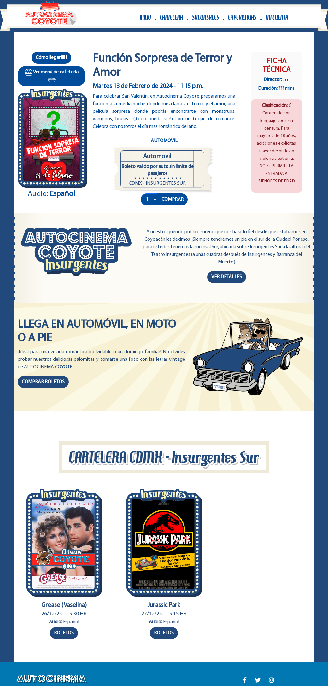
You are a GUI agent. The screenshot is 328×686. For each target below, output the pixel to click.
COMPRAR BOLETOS (43, 381)
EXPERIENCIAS (242, 17)
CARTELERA (171, 17)
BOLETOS (64, 633)
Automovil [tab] (164, 140)
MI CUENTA (277, 17)
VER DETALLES (226, 277)
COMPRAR (172, 199)
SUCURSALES (205, 17)
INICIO (145, 17)
